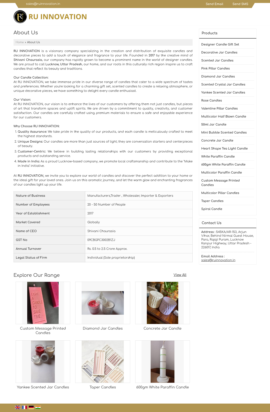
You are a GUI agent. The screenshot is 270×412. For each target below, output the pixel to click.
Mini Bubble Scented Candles (224, 132)
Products (209, 33)
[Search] (253, 17)
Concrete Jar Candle (163, 328)
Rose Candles (211, 100)
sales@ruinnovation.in (43, 3)
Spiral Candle (211, 209)
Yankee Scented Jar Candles (43, 387)
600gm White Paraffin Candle (162, 387)
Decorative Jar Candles (219, 52)
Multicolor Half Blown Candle (223, 116)
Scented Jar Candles (217, 60)
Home (20, 42)
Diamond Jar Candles (103, 328)
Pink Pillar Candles (215, 68)
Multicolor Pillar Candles (220, 193)
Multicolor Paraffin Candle (221, 172)
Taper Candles (103, 387)
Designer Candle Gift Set (220, 44)
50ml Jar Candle (213, 124)
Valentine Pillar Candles (219, 108)
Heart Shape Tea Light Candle (224, 148)
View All (180, 275)
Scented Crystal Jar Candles (223, 84)
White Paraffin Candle (218, 156)
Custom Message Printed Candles (220, 183)
